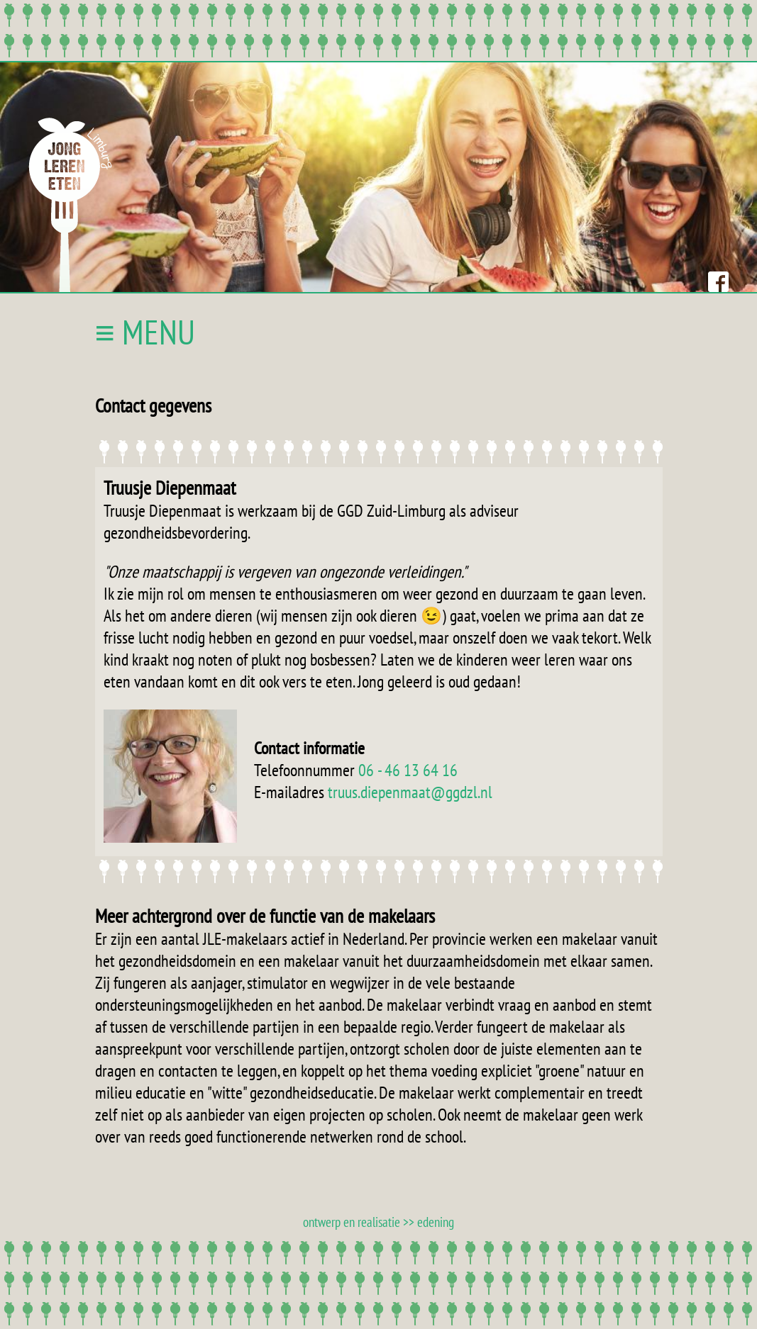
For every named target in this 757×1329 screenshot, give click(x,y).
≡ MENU (145, 332)
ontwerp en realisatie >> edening (378, 1221)
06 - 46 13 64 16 (408, 770)
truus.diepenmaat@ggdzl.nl (410, 792)
